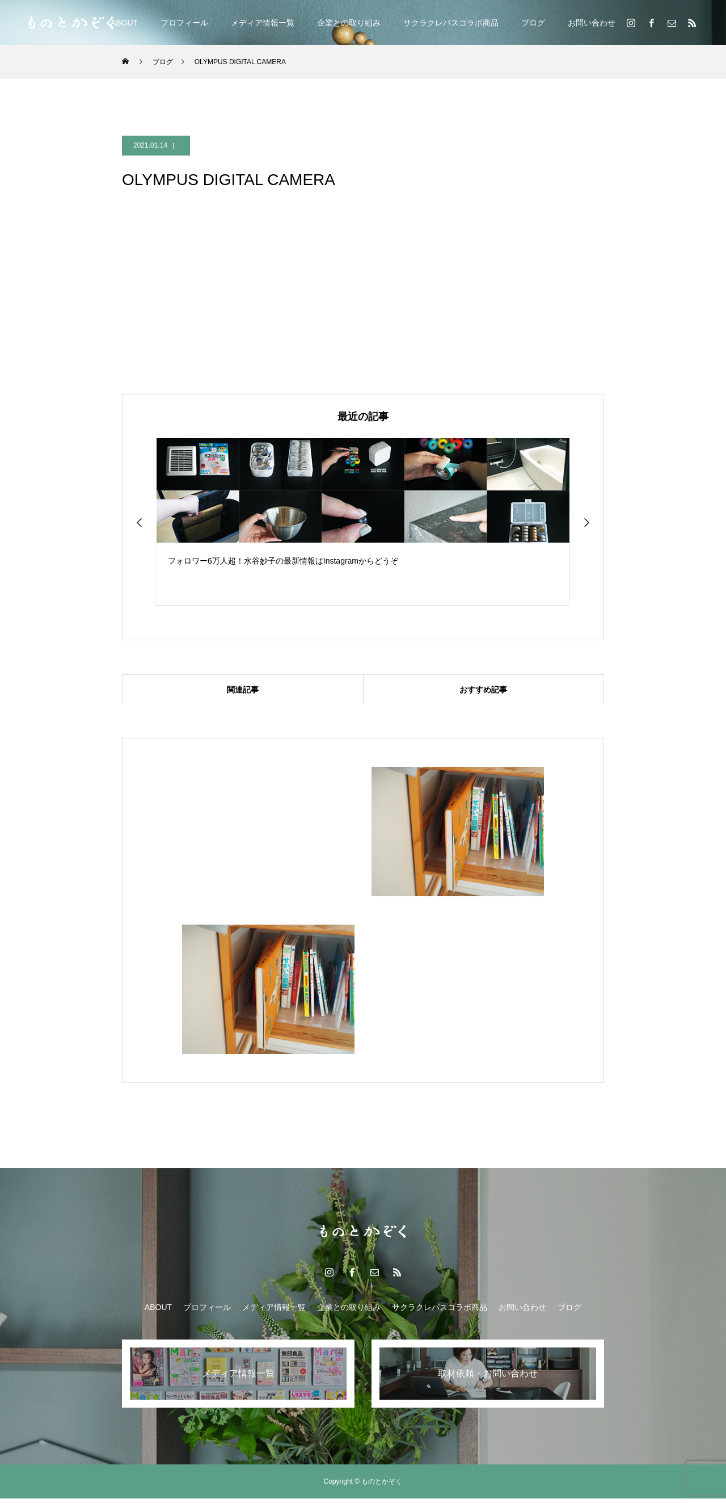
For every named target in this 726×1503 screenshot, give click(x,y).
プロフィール (184, 22)
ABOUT (124, 22)
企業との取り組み (349, 22)
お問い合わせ (591, 22)
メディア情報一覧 (262, 22)
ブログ (533, 22)
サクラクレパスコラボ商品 (451, 22)
